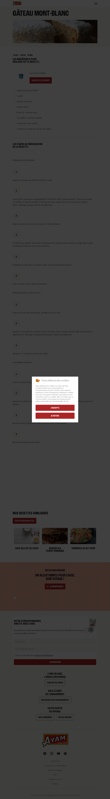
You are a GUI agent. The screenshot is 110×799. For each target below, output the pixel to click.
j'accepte (55, 407)
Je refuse (55, 415)
